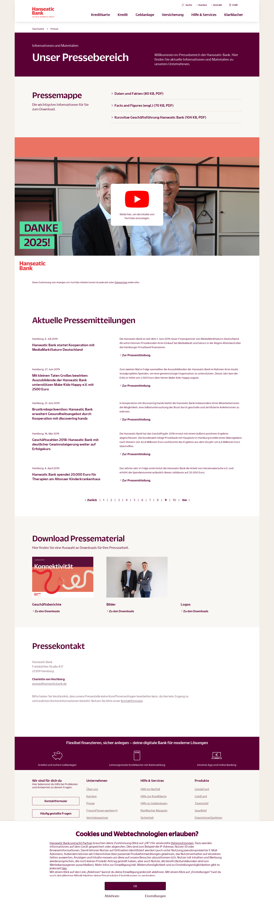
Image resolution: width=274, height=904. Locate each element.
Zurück (90, 500)
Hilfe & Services (204, 18)
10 (174, 500)
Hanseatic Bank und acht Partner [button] (71, 841)
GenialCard (202, 816)
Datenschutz (121, 282)
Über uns (92, 816)
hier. (64, 866)
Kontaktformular (84, 705)
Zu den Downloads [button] (46, 611)
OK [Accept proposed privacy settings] (135, 885)
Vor (186, 500)
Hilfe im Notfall (150, 816)
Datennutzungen (182, 841)
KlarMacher (233, 18)
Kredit (123, 18)
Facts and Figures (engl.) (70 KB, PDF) (142, 105)
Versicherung (173, 18)
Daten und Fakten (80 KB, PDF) (137, 93)
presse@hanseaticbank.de (49, 683)
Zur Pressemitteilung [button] (135, 355)
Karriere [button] (201, 6)
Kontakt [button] (216, 6)
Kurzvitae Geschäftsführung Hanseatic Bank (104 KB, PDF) (158, 117)
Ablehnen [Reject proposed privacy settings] (112, 896)
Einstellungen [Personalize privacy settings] (155, 896)
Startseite (38, 28)
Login (233, 6)
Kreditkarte (100, 18)
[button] (137, 205)
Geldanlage (145, 18)
